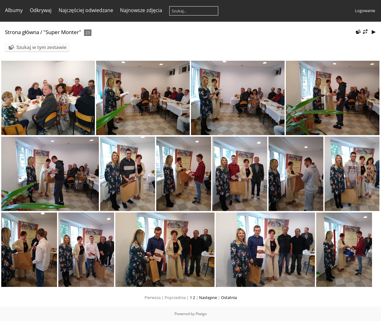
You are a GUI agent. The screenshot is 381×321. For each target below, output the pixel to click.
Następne (208, 297)
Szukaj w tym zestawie (41, 47)
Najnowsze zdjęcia (141, 10)
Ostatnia (229, 297)
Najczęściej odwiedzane (86, 10)
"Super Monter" (62, 32)
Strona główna (22, 32)
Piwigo (201, 313)
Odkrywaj (40, 10)
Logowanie (365, 10)
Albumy (14, 10)
